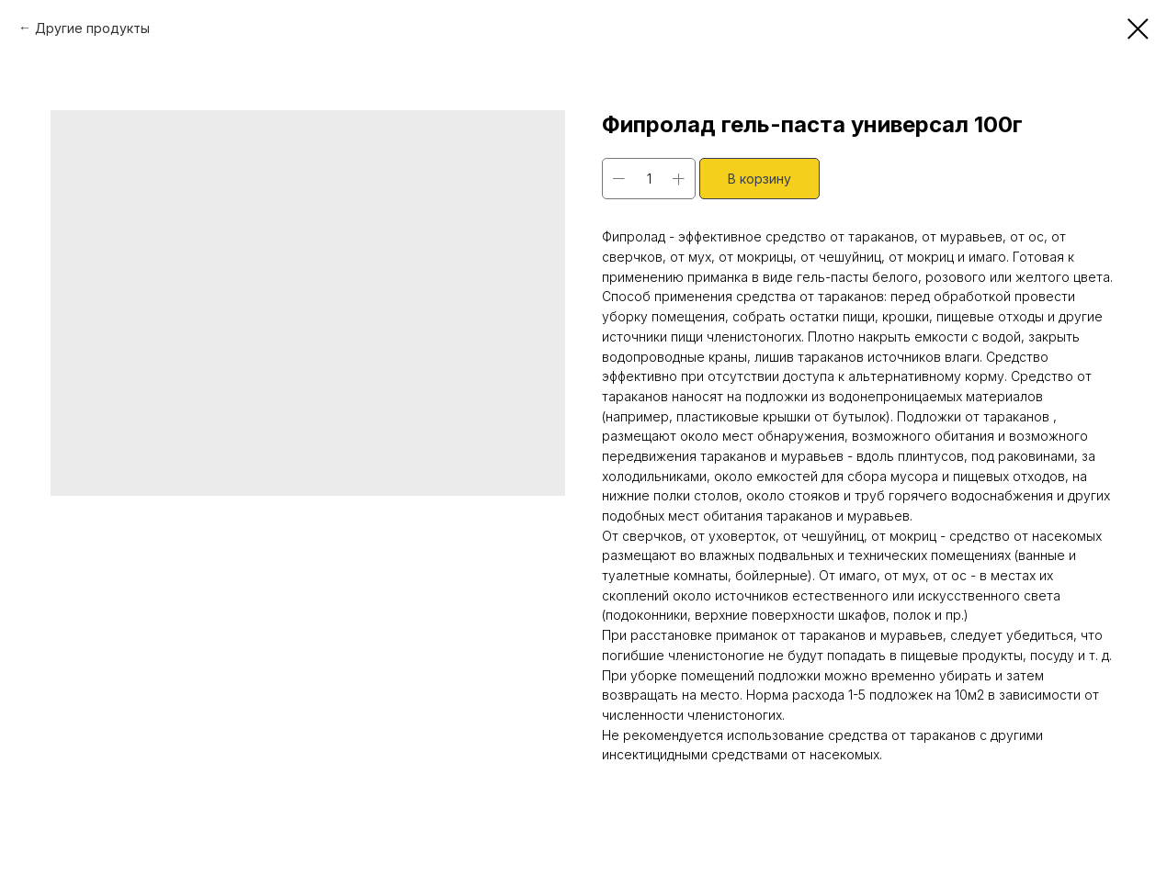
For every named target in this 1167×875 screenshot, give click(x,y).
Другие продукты (92, 28)
